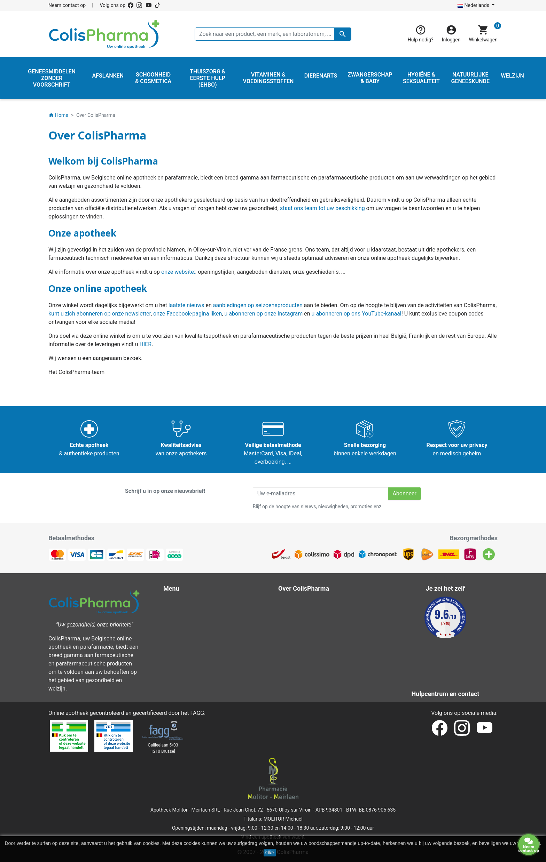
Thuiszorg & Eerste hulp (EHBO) (207, 644)
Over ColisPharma (305, 627)
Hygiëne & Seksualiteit (195, 619)
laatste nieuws (186, 305)
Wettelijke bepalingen (309, 610)
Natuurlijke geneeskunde (198, 627)
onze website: (178, 272)
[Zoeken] (273, 34)
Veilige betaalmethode (310, 635)
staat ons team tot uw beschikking (322, 208)
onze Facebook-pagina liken (187, 313)
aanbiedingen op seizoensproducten (258, 305)
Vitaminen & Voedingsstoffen (204, 660)
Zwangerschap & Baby (195, 610)
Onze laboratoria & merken (315, 677)
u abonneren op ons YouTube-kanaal (356, 313)
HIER (145, 344)
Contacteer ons (302, 660)
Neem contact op (67, 5)
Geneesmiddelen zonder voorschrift (212, 635)
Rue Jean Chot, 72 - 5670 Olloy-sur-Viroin (268, 810)
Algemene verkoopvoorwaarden (322, 619)
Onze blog (295, 686)
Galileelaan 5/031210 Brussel (163, 748)
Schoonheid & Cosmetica (199, 602)
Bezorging (295, 602)
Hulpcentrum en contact (313, 644)
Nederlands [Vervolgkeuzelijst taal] (474, 5)
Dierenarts (180, 652)
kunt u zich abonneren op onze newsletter (99, 313)
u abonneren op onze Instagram (263, 313)
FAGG (197, 713)
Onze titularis (299, 652)
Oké (269, 852)
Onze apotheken (303, 669)
